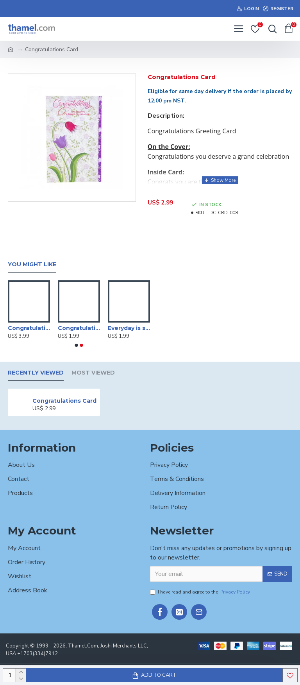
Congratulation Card (29, 328)
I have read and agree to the (200, 591)
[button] (76, 345)
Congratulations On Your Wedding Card (79, 328)
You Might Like (32, 264)
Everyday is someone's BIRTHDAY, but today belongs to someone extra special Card (129, 328)
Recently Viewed (36, 372)
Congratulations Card (64, 400)
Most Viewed (93, 372)
